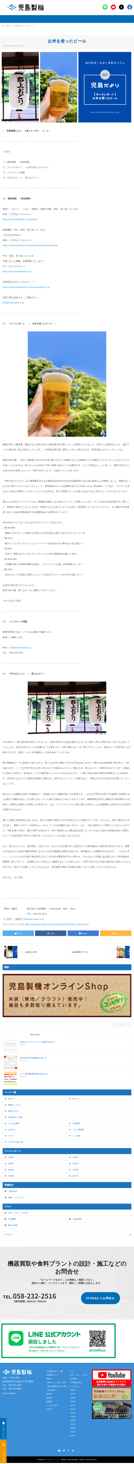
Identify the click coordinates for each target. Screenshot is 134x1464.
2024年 (11, 1157)
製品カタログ (13, 1111)
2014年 (72, 1436)
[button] (130, 18)
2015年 (72, 1432)
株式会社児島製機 (9, 1393)
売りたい (76, 1099)
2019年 (76, 1170)
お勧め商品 (77, 1219)
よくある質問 (13, 1123)
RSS (73, 1451)
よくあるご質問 (51, 1405)
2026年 (72, 1390)
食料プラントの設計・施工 (56, 1382)
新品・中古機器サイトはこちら (3, 1428)
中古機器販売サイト (54, 1371)
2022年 (11, 1163)
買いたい (12, 1099)
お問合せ (49, 1409)
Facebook (68, 1451)
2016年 (72, 1428)
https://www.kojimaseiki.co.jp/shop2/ (20, 219)
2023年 (76, 1157)
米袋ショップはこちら (3, 1451)
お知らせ (12, 1129)
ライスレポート (17, 25)
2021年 (76, 1163)
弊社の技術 (12, 1225)
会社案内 (76, 1123)
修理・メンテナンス (16, 1197)
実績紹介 (49, 1394)
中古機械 (12, 1219)
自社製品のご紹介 (15, 1117)
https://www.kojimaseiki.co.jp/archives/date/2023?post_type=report (57, 924)
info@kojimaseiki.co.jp (13, 302)
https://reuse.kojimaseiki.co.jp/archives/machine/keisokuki (30, 245)
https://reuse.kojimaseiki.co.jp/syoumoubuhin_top (26, 287)
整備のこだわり (14, 1105)
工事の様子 (12, 1191)
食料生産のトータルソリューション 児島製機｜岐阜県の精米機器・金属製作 (61, 1459)
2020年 (11, 1170)
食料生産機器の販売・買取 (56, 1386)
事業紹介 (49, 1379)
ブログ (8, 25)
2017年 (76, 1176)
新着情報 (49, 1401)
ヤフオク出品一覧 (15, 1142)
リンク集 (76, 1136)
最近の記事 (35, 1034)
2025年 (72, 1394)
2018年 (11, 1176)
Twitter (64, 1451)
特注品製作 (51, 1390)
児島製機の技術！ (76, 1382)
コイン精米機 (78, 1129)
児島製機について (52, 1375)
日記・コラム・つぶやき (18, 1213)
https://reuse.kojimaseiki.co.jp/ (17, 271)
